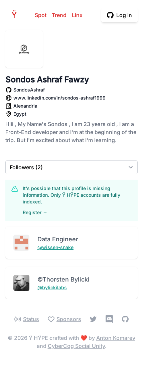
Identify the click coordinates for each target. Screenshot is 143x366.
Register (35, 212)
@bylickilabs (52, 287)
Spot (40, 15)
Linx (77, 15)
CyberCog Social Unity (76, 346)
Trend (59, 15)
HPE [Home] (16, 15)
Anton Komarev (115, 337)
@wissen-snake (55, 247)
